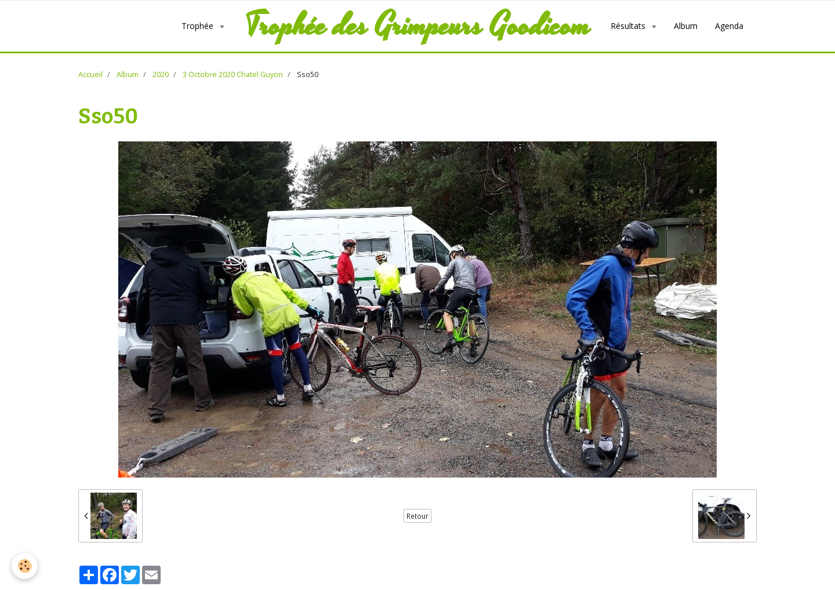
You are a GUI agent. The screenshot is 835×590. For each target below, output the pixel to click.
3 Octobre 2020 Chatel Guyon (233, 74)
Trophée (198, 25)
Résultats (629, 25)
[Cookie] (25, 566)
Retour (417, 515)
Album (686, 25)
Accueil (90, 74)
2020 (161, 74)
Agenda (729, 25)
